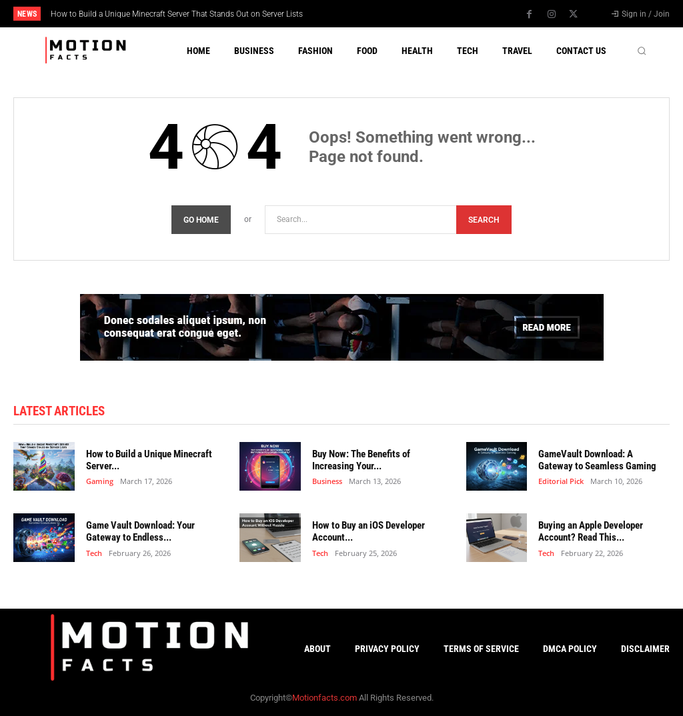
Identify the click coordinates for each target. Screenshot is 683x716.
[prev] (355, 13)
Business (327, 481)
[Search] (484, 219)
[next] (376, 13)
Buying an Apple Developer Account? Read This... (590, 531)
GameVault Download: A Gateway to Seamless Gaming (597, 460)
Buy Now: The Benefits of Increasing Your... (361, 460)
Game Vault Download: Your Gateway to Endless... (140, 531)
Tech (94, 552)
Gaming (99, 481)
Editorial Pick (561, 481)
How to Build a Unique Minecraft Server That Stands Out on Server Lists (177, 14)
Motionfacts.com (324, 698)
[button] (641, 50)
